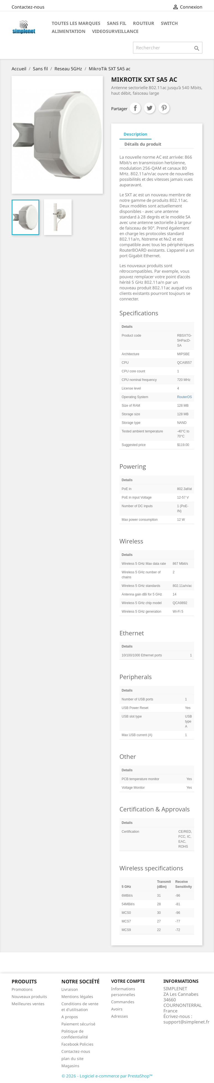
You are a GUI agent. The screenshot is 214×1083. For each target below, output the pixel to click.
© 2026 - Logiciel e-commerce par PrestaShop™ (107, 1076)
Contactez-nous (28, 7)
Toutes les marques (76, 23)
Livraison (69, 989)
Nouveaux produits (29, 996)
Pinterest (163, 108)
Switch (169, 23)
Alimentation (68, 31)
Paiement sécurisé (78, 1024)
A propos (69, 1016)
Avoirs (116, 1009)
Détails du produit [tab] (142, 144)
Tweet (149, 108)
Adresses (119, 1016)
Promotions (22, 989)
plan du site (72, 1058)
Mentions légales (77, 996)
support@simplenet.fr (186, 1022)
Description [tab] (135, 134)
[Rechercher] (167, 47)
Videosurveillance (115, 31)
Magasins (70, 1065)
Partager (135, 108)
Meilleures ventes (28, 1003)
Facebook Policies (77, 1044)
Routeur (143, 23)
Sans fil (116, 23)
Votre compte (128, 981)
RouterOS (184, 397)
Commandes (122, 1001)
